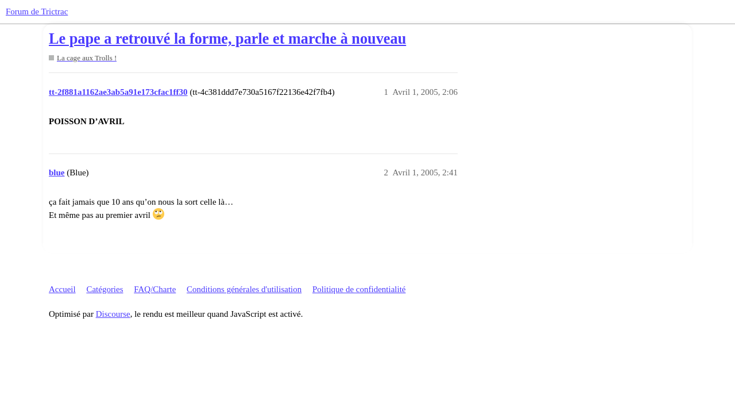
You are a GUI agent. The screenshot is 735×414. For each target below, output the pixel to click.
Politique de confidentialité (358, 289)
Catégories (104, 289)
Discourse (113, 314)
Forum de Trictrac (37, 11)
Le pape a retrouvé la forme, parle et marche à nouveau (227, 38)
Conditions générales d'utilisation (244, 289)
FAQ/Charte (155, 289)
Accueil (62, 289)
